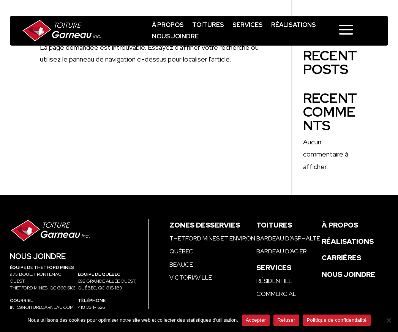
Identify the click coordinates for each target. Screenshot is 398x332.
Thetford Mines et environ (212, 238)
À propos (168, 25)
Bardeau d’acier (281, 251)
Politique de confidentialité (337, 320)
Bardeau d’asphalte (288, 238)
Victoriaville (190, 277)
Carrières (341, 257)
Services (247, 25)
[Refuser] (388, 320)
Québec (181, 251)
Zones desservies (204, 225)
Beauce (181, 265)
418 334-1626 (91, 307)
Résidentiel (274, 281)
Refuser (286, 320)
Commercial (276, 294)
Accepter (256, 320)
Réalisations (293, 25)
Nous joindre (175, 37)
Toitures (208, 25)
